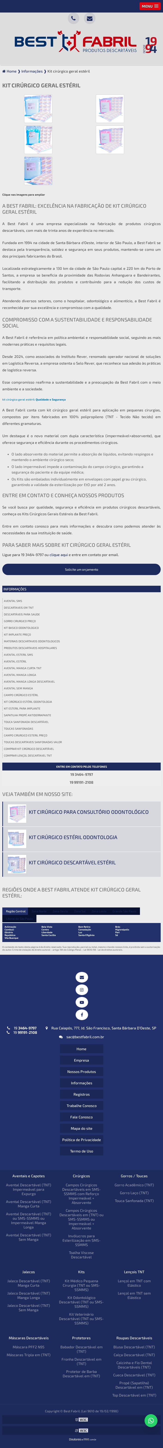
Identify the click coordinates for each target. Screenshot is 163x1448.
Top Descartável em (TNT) (134, 1395)
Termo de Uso (81, 1151)
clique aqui (59, 554)
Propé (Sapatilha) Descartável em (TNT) (134, 1385)
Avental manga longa (20, 674)
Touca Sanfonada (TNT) (134, 1200)
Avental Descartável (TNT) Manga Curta (28, 1203)
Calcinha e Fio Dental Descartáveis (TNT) (134, 1364)
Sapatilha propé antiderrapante (27, 715)
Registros (82, 1094)
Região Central (16, 911)
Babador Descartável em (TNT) (81, 1349)
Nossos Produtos (81, 1071)
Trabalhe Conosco (82, 1105)
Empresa (81, 1060)
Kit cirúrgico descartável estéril (72, 862)
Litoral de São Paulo (19, 918)
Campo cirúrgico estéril (21, 695)
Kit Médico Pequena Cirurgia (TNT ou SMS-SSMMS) (81, 1285)
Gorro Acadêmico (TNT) (134, 1185)
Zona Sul (80, 911)
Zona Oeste (60, 911)
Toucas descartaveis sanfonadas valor (33, 742)
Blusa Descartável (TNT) (134, 1347)
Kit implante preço (17, 634)
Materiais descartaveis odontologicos (32, 641)
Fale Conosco (81, 1117)
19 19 (22, 1030)
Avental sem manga (18, 688)
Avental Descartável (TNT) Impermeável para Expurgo (28, 1189)
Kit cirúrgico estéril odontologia (28, 701)
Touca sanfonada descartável (26, 721)
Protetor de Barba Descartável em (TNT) (81, 1373)
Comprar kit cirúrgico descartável (29, 748)
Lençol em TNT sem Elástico (134, 1295)
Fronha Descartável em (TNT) (81, 1361)
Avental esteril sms (18, 654)
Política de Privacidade (81, 1139)
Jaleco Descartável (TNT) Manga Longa (28, 1295)
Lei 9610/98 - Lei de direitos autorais (102, 949)
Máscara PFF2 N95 (28, 1347)
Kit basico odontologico (21, 627)
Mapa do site (81, 1128)
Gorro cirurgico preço (20, 621)
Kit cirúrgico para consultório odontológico (89, 812)
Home (81, 1049)
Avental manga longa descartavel (29, 681)
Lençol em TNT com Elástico (134, 1283)
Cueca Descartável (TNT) (134, 1375)
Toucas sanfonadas (18, 728)
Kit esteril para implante (22, 708)
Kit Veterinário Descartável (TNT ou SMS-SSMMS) (81, 1318)
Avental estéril (15, 661)
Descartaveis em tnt (19, 607)
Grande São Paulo (124, 911)
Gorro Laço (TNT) (134, 1192)
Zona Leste (99, 911)
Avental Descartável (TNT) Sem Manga (28, 1237)
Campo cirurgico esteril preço (25, 735)
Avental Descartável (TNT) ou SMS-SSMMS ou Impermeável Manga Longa (28, 1220)
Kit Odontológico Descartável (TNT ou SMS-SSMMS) (81, 1301)
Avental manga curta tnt (22, 668)
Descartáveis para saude (22, 614)
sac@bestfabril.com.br (81, 1036)
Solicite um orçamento (81, 569)
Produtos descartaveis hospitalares (30, 647)
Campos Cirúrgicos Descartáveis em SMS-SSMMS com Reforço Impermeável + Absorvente (81, 1194)
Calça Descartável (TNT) (134, 1355)
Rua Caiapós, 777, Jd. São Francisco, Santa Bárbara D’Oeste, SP (101, 1028)
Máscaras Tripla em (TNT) (28, 1355)
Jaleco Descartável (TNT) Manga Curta (28, 1283)
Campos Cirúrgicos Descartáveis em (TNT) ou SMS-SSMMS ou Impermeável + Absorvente (81, 1219)
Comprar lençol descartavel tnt (28, 755)
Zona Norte (39, 911)
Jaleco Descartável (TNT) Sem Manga (28, 1307)
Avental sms (13, 600)
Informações (14, 589)
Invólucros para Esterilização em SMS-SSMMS (81, 1240)
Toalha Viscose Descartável (81, 1254)
